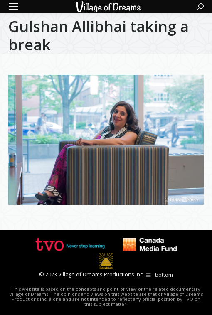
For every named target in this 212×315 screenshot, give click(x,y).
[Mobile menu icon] (13, 7)
